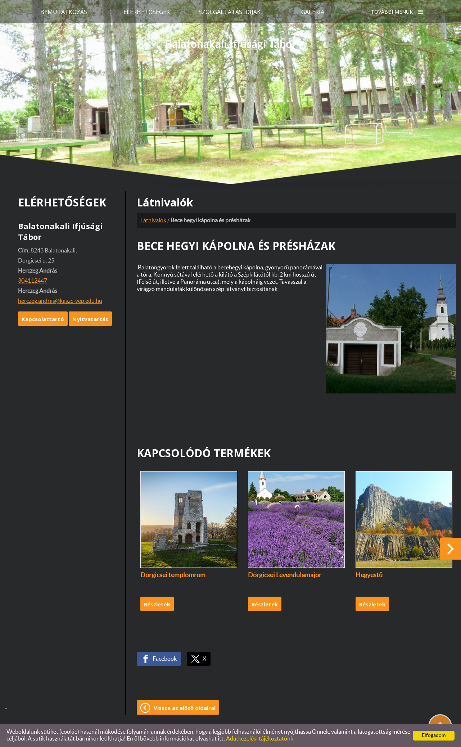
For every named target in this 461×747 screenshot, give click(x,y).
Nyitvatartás (90, 319)
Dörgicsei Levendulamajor (284, 575)
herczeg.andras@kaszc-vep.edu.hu (60, 301)
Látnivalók (153, 220)
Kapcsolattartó (43, 319)
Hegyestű (369, 575)
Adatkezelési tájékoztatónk (259, 739)
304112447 (32, 281)
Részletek (157, 604)
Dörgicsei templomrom (172, 575)
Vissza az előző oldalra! (185, 707)
